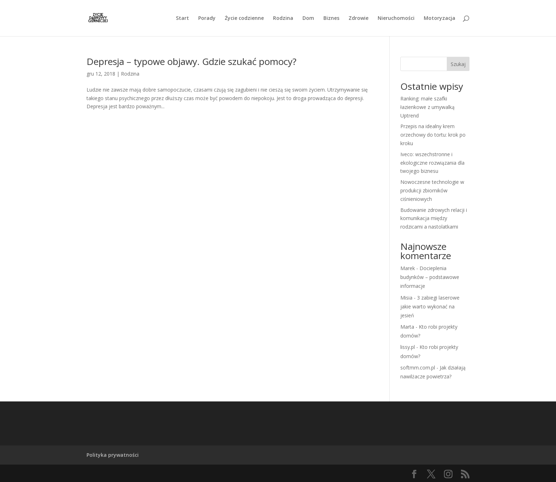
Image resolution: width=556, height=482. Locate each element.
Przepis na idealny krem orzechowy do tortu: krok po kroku (433, 135)
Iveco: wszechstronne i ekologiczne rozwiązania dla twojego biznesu (432, 163)
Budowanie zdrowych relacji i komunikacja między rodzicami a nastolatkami (433, 218)
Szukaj (458, 64)
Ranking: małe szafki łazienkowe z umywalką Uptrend (427, 107)
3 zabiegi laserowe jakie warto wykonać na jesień (430, 306)
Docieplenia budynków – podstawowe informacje (429, 277)
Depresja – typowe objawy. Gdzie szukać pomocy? (191, 61)
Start (182, 18)
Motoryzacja (439, 18)
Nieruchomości (396, 18)
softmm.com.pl (417, 367)
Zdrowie (358, 18)
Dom (308, 18)
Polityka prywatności (113, 454)
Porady (207, 18)
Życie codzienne (244, 18)
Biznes (331, 18)
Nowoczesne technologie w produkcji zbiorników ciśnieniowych (432, 190)
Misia (406, 297)
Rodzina (283, 18)
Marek (407, 268)
